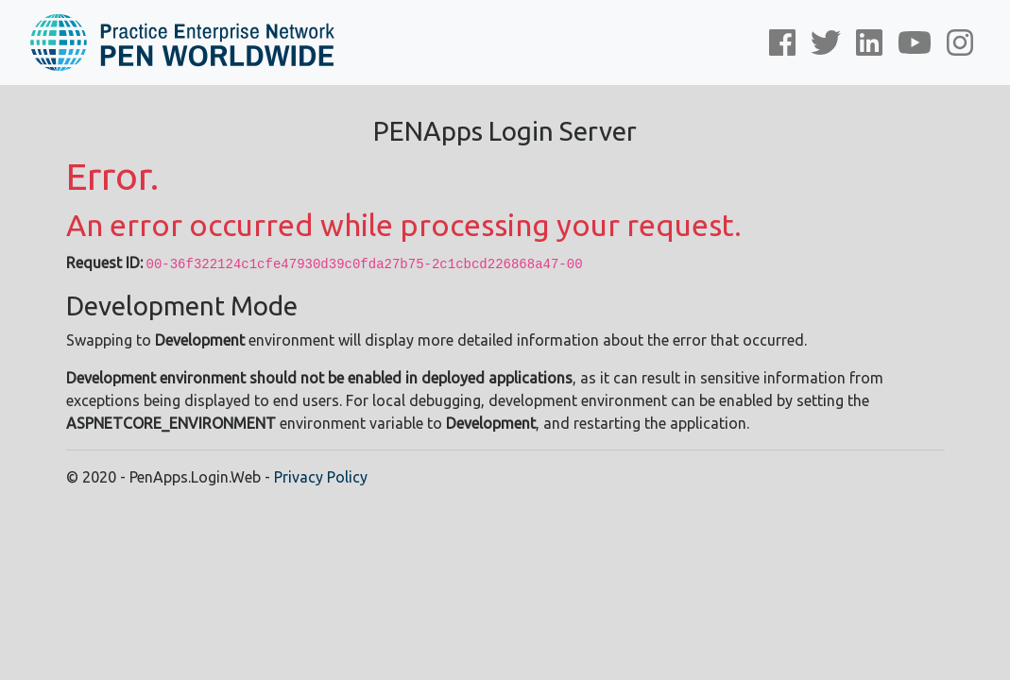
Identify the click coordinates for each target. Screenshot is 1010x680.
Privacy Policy (321, 476)
